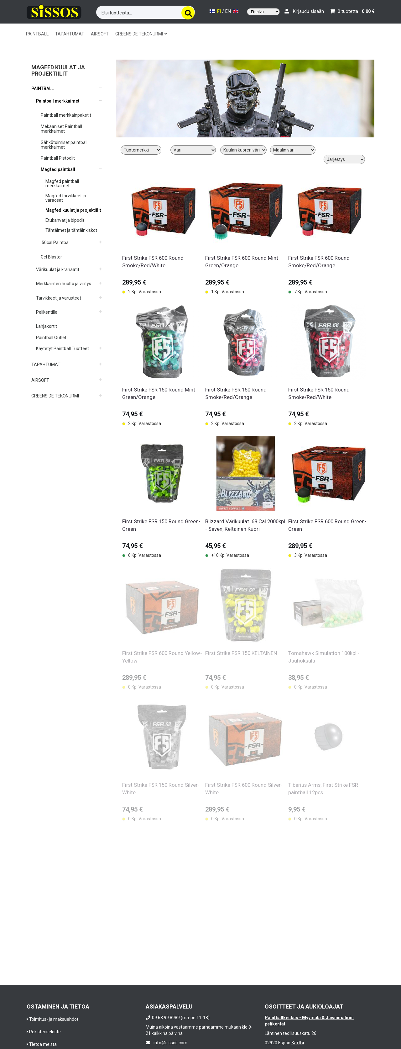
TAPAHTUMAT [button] (69, 33)
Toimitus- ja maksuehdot (53, 1019)
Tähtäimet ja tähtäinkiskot (71, 230)
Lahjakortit (46, 326)
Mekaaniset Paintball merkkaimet (61, 129)
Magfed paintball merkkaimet (62, 183)
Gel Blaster (51, 256)
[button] (66, 86)
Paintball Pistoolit (58, 158)
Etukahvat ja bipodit (64, 220)
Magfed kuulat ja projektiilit (73, 210)
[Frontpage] (54, 10)
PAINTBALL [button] (37, 33)
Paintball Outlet (51, 337)
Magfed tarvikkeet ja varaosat (65, 198)
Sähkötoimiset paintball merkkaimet (64, 145)
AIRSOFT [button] (100, 33)
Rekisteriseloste (45, 1031)
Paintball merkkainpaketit (66, 115)
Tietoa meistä (43, 1044)
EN (231, 11)
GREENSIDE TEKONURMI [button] (141, 33)
